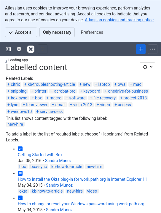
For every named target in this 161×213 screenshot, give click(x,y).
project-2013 (135, 98)
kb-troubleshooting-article (51, 84)
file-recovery (104, 98)
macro (55, 98)
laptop (104, 84)
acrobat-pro (65, 91)
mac (137, 84)
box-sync (19, 98)
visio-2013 (82, 104)
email (60, 104)
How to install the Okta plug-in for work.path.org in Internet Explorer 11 (82, 179)
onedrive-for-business (128, 91)
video (105, 104)
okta (23, 191)
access (124, 104)
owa (121, 84)
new (86, 84)
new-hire (15, 124)
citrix (15, 84)
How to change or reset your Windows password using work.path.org (81, 203)
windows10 (21, 111)
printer (40, 91)
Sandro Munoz (58, 160)
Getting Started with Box (40, 154)
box (38, 98)
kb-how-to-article (66, 166)
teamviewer (36, 104)
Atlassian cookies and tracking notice (119, 19)
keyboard (91, 91)
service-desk (51, 111)
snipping (18, 91)
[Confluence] (31, 49)
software (77, 98)
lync (14, 104)
